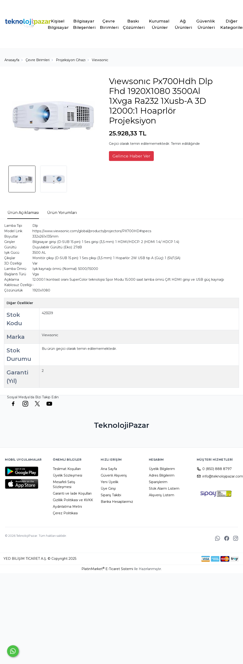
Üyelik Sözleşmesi (67, 475)
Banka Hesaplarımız (117, 502)
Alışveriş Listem (161, 495)
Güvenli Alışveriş (114, 475)
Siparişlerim (158, 482)
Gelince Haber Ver (131, 155)
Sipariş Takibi (111, 495)
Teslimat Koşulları (67, 469)
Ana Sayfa (109, 469)
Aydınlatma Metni (67, 506)
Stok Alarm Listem (164, 488)
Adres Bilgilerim (161, 475)
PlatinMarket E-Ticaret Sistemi (107, 569)
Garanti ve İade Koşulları (72, 493)
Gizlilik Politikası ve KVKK (73, 500)
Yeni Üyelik (109, 482)
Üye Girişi (108, 488)
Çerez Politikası (65, 513)
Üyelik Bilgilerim (162, 469)
